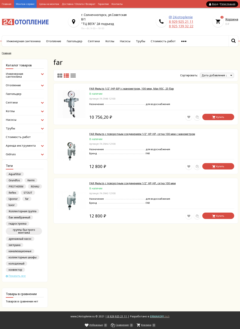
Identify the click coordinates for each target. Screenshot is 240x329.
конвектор (15, 269)
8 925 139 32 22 (181, 26)
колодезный (16, 263)
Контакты (117, 4)
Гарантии (103, 4)
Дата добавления (214, 75)
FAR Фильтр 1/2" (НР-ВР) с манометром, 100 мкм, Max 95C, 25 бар (131, 88)
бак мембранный (19, 217)
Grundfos (14, 180)
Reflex (12, 192)
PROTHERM (16, 186)
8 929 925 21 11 (181, 21)
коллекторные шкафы (23, 257)
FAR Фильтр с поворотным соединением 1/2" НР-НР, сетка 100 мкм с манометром (142, 134)
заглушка (14, 245)
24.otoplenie (183, 17)
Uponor (13, 199)
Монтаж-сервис (25, 4)
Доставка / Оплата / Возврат (78, 4)
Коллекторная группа (22, 211)
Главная (6, 4)
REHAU (35, 186)
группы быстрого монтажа (24, 231)
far (26, 199)
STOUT (28, 192)
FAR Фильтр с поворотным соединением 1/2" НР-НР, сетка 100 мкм (132, 183)
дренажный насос (20, 239)
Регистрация (227, 4)
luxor (12, 205)
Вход (215, 4)
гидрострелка (17, 223)
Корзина (231, 19)
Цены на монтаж (49, 4)
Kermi (30, 180)
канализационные (20, 251)
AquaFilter (15, 174)
